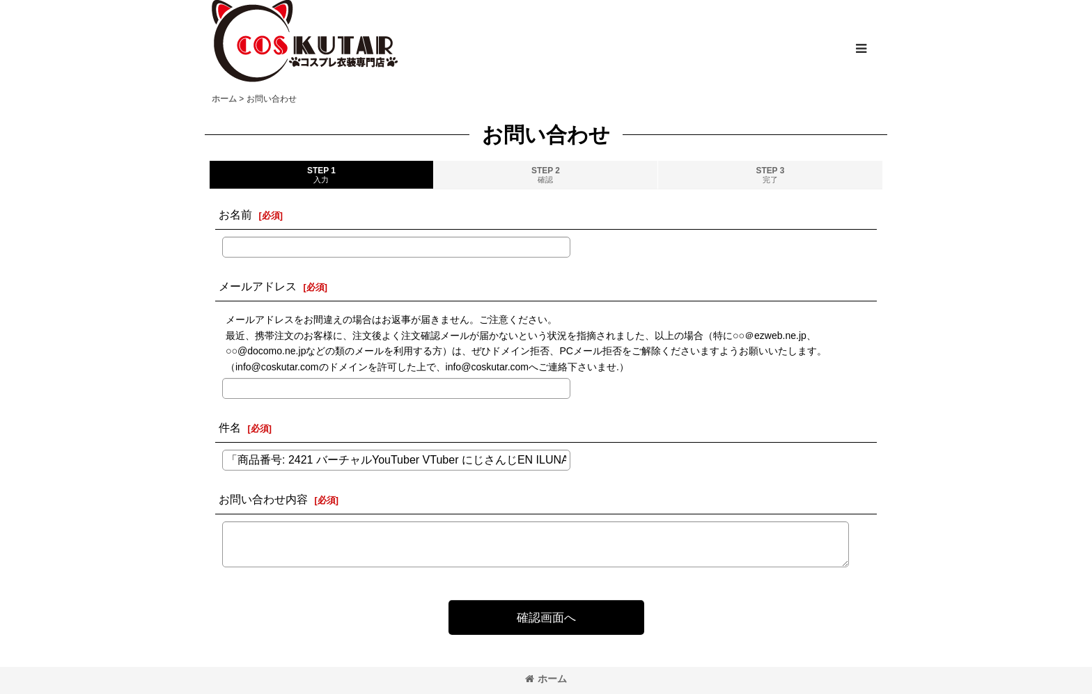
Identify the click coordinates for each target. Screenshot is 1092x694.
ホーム (546, 678)
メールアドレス (258, 286)
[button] (860, 48)
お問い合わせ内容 (263, 499)
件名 (230, 427)
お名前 (235, 214)
